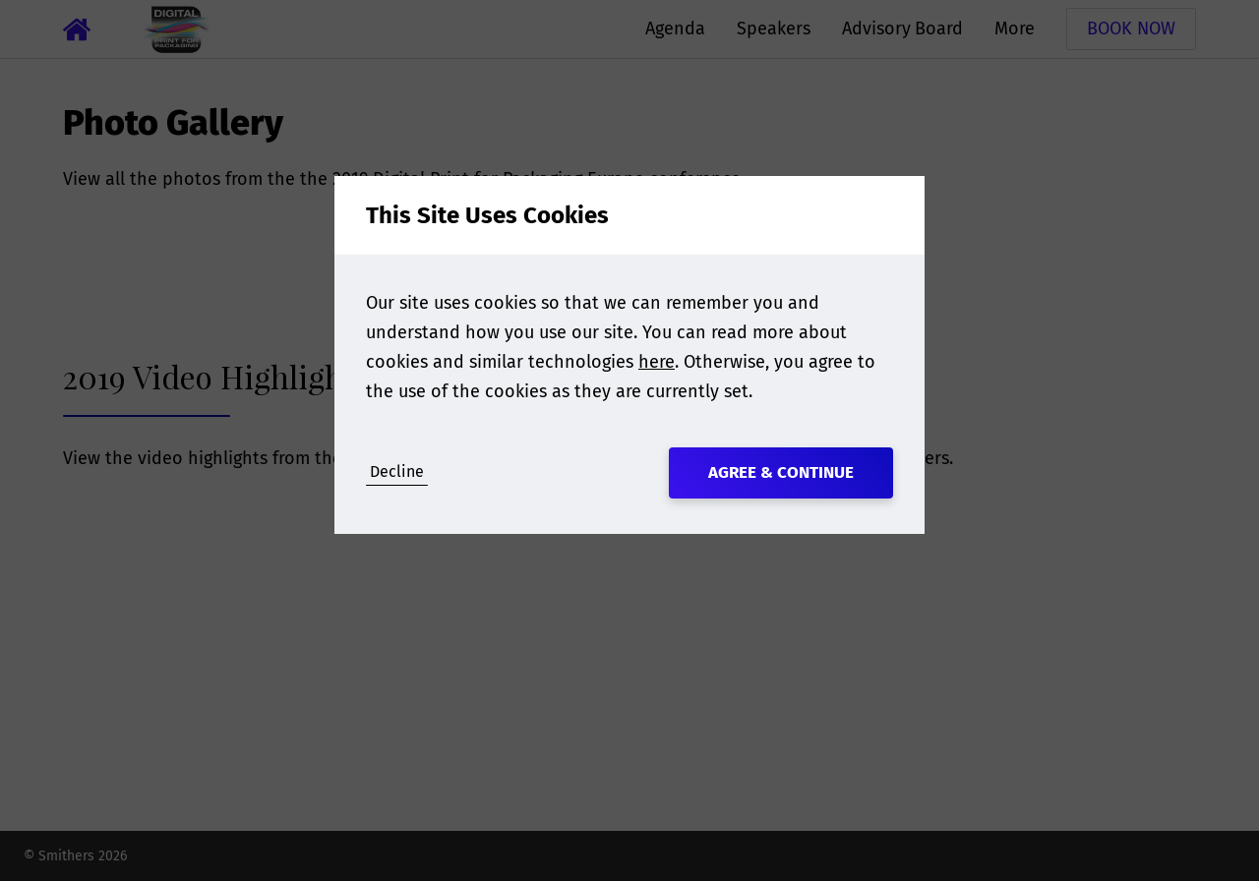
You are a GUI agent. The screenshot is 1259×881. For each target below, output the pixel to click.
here (656, 362)
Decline (397, 471)
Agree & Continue (781, 472)
